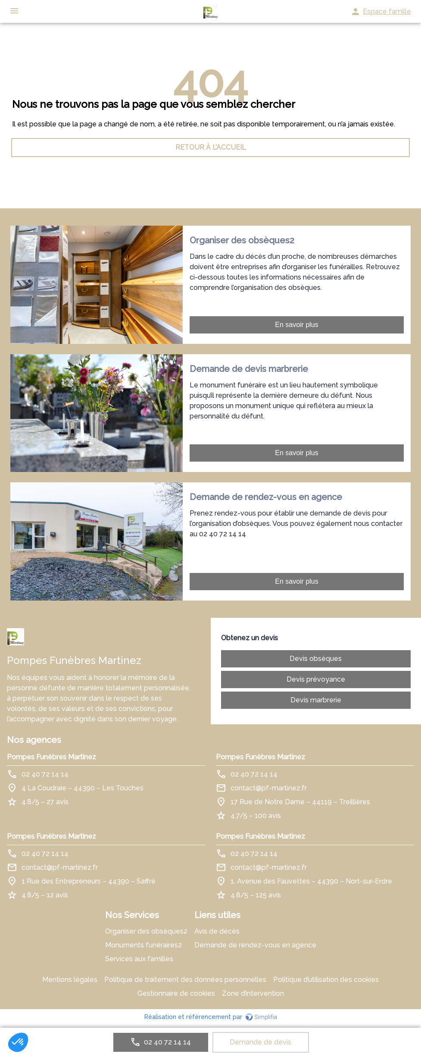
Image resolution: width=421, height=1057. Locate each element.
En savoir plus (296, 324)
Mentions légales (69, 979)
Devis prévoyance (316, 679)
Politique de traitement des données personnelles (185, 979)
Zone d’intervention (253, 993)
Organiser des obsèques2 (146, 931)
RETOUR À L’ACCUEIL (210, 147)
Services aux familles (139, 959)
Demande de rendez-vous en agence (255, 945)
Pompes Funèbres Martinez (51, 757)
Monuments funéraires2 (143, 945)
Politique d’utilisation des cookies (326, 979)
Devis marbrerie (315, 700)
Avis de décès (217, 931)
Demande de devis (260, 1042)
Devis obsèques (316, 658)
